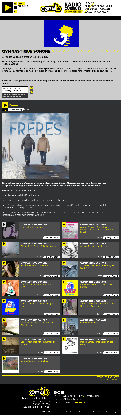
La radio (89, 3)
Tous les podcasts (108, 377)
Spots (77, 398)
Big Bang (23, 6)
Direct (21, 3)
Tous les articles (109, 380)
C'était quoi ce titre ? (68, 396)
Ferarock (80, 402)
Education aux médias (97, 12)
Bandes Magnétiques (69, 183)
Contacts (92, 396)
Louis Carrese (98, 412)
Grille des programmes (98, 6)
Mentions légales (112, 412)
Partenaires (62, 398)
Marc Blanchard (71, 412)
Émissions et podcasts (97, 9)
